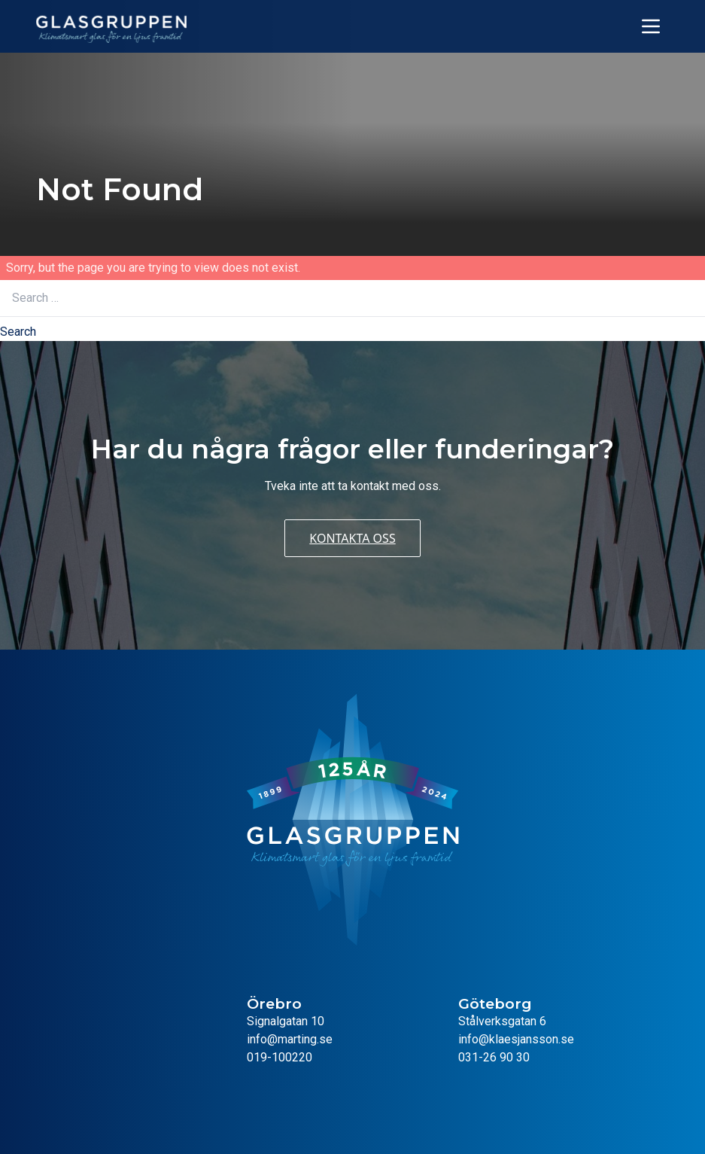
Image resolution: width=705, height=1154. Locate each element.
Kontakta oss (352, 538)
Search (18, 331)
